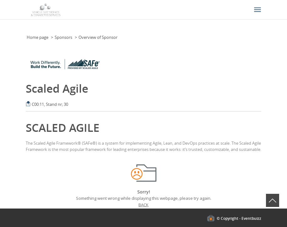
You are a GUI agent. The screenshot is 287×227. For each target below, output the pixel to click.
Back (143, 205)
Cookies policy (13, 161)
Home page (37, 37)
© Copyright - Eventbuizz (239, 218)
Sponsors (63, 37)
